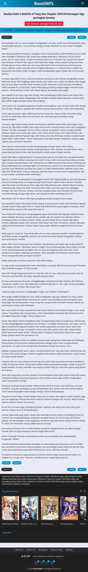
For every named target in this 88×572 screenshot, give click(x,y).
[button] (44, 24)
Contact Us (31, 550)
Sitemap (69, 550)
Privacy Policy (56, 550)
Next (82, 37)
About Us (19, 550)
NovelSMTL (44, 3)
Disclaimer (43, 550)
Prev (71, 37)
